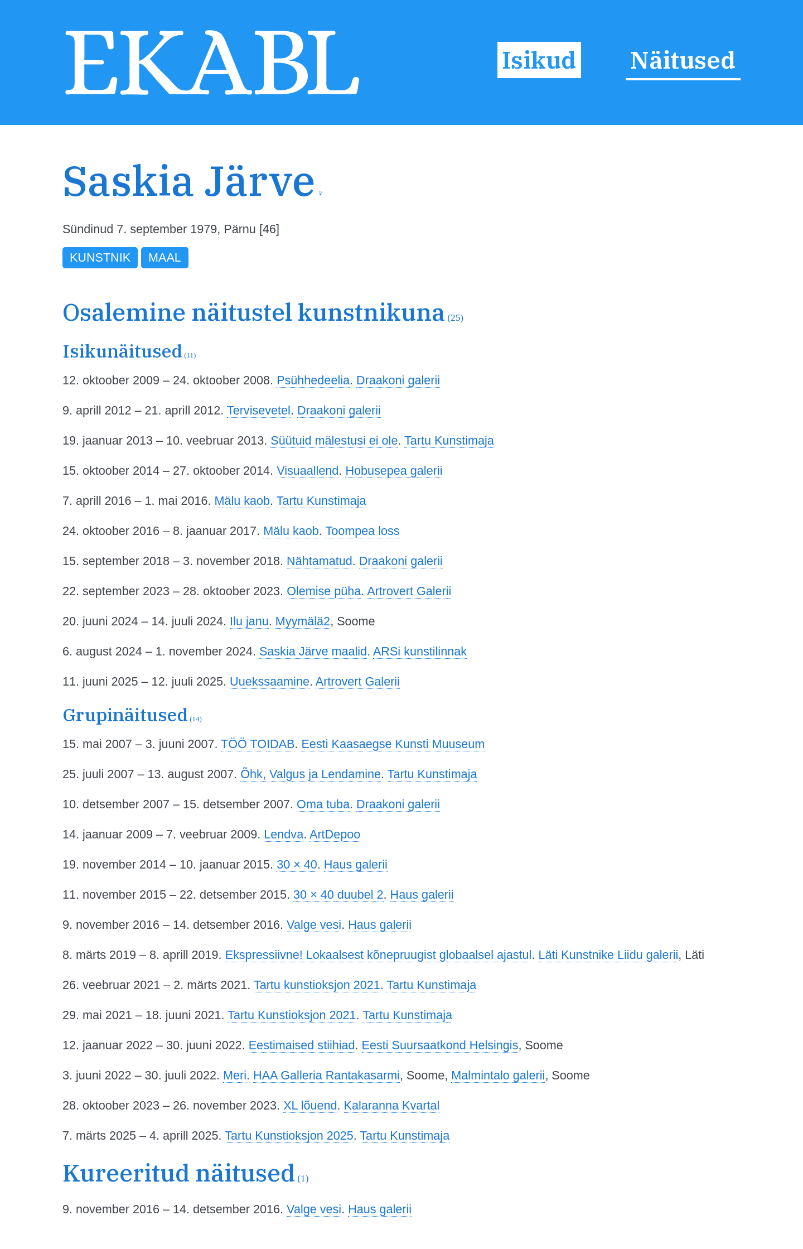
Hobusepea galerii (393, 471)
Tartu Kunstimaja (449, 440)
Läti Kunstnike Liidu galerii (608, 955)
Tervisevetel (259, 410)
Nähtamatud (319, 561)
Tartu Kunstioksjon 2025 (289, 1135)
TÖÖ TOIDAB (257, 744)
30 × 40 (297, 864)
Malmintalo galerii (498, 1075)
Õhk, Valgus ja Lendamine (310, 774)
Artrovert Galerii (409, 591)
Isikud (539, 59)
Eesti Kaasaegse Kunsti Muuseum (393, 744)
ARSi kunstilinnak (420, 651)
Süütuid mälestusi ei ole (334, 440)
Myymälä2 (302, 621)
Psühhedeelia (313, 380)
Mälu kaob (242, 501)
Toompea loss (362, 531)
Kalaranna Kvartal (392, 1105)
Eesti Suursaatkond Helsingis (440, 1045)
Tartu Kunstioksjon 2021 (292, 1015)
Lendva (283, 834)
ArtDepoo (334, 834)
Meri (234, 1075)
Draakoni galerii (398, 380)
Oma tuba (323, 804)
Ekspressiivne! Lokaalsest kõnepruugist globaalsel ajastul (378, 955)
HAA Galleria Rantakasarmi (326, 1075)
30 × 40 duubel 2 (338, 894)
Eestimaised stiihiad (302, 1045)
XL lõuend (310, 1105)
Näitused (683, 59)
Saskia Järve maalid (313, 651)
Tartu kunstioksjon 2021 (317, 985)
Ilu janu (249, 621)
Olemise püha (324, 591)
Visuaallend (307, 471)
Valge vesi (314, 925)
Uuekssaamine (269, 681)
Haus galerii (356, 864)
